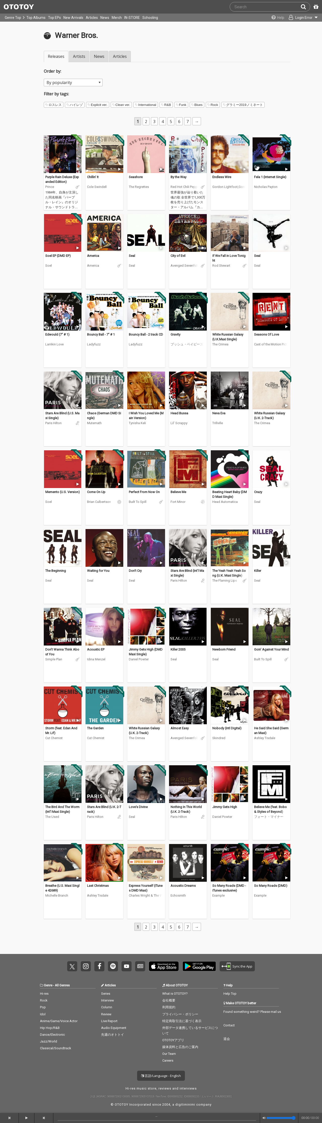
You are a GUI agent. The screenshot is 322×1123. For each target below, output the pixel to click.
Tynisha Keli (137, 423)
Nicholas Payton (265, 187)
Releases (56, 56)
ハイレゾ (75, 105)
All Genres (62, 985)
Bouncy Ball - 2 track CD (146, 334)
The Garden (95, 728)
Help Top (229, 993)
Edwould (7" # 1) (57, 334)
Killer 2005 (178, 649)
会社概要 (168, 1000)
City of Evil (178, 256)
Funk (181, 105)
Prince (49, 187)
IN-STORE (132, 18)
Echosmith (178, 895)
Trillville (217, 423)
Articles (92, 18)
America (93, 256)
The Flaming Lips (224, 580)
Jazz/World (48, 1041)
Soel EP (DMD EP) (58, 256)
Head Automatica (225, 502)
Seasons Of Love (266, 334)
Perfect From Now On (144, 492)
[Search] (305, 6)
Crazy (258, 492)
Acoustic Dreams (183, 886)
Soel (48, 265)
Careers (167, 1060)
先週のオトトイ (112, 1034)
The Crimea (220, 344)
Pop (43, 1007)
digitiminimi (185, 1104)
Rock (213, 105)
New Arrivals (73, 18)
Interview (107, 1000)
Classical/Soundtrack (55, 1048)
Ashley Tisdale (264, 738)
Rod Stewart (221, 265)
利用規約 (168, 1007)
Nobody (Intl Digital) (227, 728)
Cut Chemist (54, 738)
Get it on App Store (164, 966)
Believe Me (178, 492)
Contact (229, 1025)
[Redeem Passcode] (315, 7)
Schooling (150, 18)
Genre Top (13, 18)
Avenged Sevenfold (185, 265)
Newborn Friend (223, 649)
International (145, 105)
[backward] (9, 1118)
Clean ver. (121, 105)
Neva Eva (218, 413)
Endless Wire (221, 177)
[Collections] (275, 18)
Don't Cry (135, 571)
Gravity (175, 334)
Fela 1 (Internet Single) (270, 177)
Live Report (109, 1021)
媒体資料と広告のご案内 (180, 1047)
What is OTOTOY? (175, 993)
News (104, 18)
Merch (117, 18)
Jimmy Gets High (224, 807)
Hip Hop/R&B (50, 1028)
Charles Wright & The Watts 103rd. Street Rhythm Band (146, 895)
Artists (79, 56)
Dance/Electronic (52, 1034)
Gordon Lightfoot (225, 187)
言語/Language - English (161, 1075)
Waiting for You (98, 571)
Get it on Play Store (199, 966)
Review (106, 1014)
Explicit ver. (97, 105)
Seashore (136, 177)
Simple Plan (53, 659)
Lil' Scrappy (179, 423)
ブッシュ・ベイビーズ (187, 344)
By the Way (178, 177)
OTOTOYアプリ (173, 1040)
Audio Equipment (113, 1028)
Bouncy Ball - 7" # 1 (101, 334)
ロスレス (54, 105)
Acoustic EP (95, 649)
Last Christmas (98, 886)
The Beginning (55, 571)
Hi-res (44, 993)
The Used (52, 817)
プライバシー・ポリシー (180, 1014)
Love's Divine (138, 807)
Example (218, 895)
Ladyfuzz (94, 344)
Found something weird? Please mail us (252, 1012)
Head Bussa (179, 413)
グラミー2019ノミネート (243, 105)
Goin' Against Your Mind (271, 649)
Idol (43, 1014)
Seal (132, 256)
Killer (257, 571)
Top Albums (36, 18)
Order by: (52, 71)
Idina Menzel (96, 659)
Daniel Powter (139, 659)
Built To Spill (137, 502)
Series (105, 993)
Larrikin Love (54, 344)
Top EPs (54, 18)
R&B (166, 105)
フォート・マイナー (269, 817)
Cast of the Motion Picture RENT (271, 344)
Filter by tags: (56, 94)
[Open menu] (301, 18)
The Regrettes (139, 187)
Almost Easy (180, 728)
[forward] (43, 1118)
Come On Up (96, 492)
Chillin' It (93, 177)
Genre (48, 985)
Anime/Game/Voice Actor (58, 1021)
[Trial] (78, 169)
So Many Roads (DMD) (270, 886)
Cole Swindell (97, 187)
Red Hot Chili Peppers (185, 187)
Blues (197, 105)
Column (106, 1007)
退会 (226, 1039)
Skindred (218, 738)
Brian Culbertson (99, 502)
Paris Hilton (53, 423)
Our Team (169, 1054)
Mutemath (94, 423)
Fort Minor (178, 502)
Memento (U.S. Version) (62, 492)
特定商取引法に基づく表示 (182, 1021)
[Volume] (281, 1118)
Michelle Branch (56, 895)
